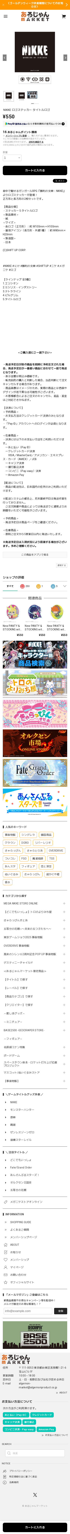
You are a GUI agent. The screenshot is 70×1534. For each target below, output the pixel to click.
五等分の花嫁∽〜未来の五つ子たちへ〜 (29, 928)
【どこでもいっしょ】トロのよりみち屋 (29, 911)
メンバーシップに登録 (16, 136)
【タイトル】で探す (16, 979)
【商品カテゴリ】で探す (18, 996)
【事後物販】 (12, 1081)
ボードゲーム (12, 1055)
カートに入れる (35, 170)
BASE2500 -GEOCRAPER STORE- (24, 1030)
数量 (5, 152)
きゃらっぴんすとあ (16, 920)
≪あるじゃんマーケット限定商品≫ (25, 971)
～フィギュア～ (13, 1038)
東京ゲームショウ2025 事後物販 (24, 937)
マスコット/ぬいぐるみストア (22, 1072)
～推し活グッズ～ (14, 1013)
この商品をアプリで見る (35, 554)
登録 (60, 1311)
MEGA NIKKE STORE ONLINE (21, 903)
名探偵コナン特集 (14, 1047)
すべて (10, 586)
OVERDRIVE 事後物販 (16, 945)
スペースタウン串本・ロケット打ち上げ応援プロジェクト (30, 1064)
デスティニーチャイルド (18, 962)
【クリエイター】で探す (18, 1004)
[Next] (65, 58)
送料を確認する (36, 142)
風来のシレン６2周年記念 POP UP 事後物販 (30, 954)
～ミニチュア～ (13, 1021)
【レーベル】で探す (16, 988)
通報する (61, 565)
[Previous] (5, 58)
